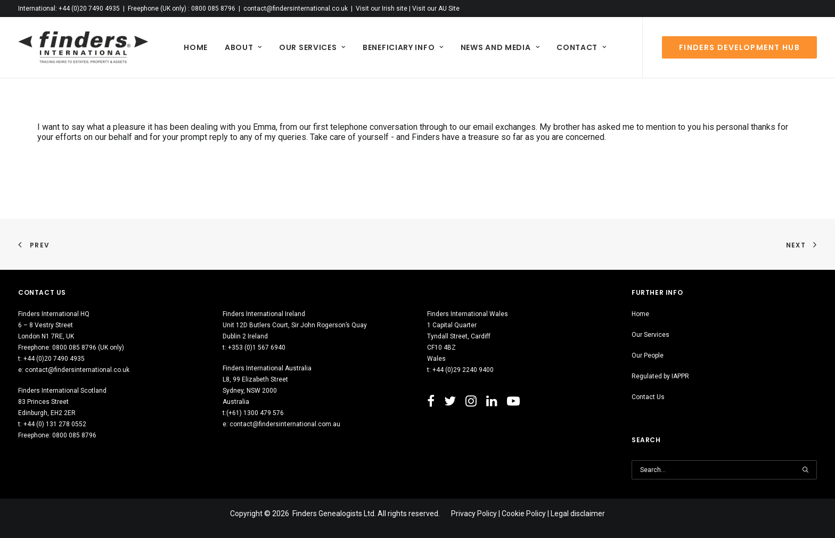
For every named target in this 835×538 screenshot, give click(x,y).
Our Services (312, 47)
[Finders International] (83, 47)
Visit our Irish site (381, 8)
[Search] (724, 469)
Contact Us (648, 397)
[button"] (431, 404)
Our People (648, 355)
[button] (805, 469)
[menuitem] (195, 47)
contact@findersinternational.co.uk (295, 8)
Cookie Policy (524, 513)
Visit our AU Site (436, 8)
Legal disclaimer (578, 513)
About (243, 47)
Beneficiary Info (403, 47)
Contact (581, 47)
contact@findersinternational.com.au (285, 424)
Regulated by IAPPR (660, 376)
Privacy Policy (474, 513)
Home (196, 47)
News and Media (500, 47)
